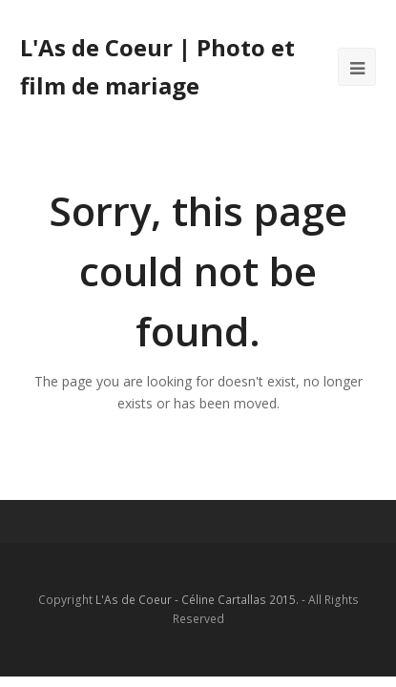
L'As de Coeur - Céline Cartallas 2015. (197, 600)
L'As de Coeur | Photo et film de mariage (157, 66)
